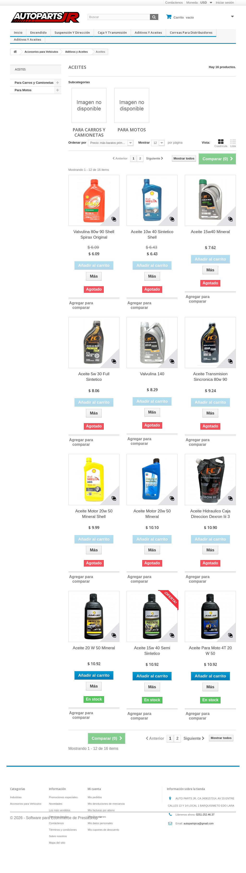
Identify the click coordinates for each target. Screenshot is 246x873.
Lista (233, 143)
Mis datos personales (100, 823)
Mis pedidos (95, 797)
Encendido (38, 32)
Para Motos (23, 90)
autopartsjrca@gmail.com (199, 823)
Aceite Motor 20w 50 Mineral (152, 514)
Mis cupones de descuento (103, 829)
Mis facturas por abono (101, 810)
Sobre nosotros (58, 836)
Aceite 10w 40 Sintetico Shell (152, 234)
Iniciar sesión (225, 2)
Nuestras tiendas (59, 816)
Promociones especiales (63, 797)
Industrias (16, 797)
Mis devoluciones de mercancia (106, 803)
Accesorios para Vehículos (25, 803)
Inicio (18, 32)
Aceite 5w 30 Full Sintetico (93, 377)
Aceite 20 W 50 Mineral (94, 648)
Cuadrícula (221, 143)
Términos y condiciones (63, 829)
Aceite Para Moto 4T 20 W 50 (210, 651)
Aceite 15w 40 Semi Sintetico (152, 651)
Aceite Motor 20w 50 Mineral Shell (93, 514)
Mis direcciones (97, 816)
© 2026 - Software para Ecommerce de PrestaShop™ (56, 860)
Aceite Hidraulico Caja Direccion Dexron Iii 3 (210, 514)
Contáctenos (174, 2)
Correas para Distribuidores (191, 32)
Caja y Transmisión (112, 32)
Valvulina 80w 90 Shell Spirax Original (94, 234)
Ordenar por (77, 142)
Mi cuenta (94, 789)
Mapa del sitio (57, 842)
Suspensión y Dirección (72, 32)
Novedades (55, 803)
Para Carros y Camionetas (34, 82)
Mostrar (144, 142)
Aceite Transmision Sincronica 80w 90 (210, 377)
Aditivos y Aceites (148, 32)
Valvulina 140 (152, 374)
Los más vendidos (59, 810)
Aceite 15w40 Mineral (210, 231)
